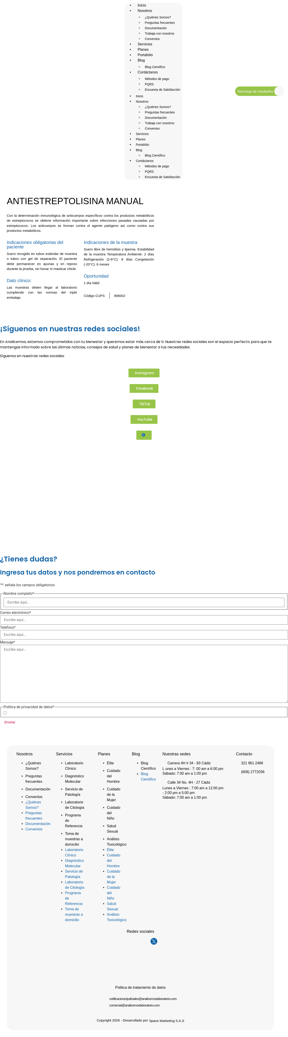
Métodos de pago (157, 79)
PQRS (149, 84)
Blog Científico (155, 155)
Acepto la (38, 713)
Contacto (244, 754)
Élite (110, 763)
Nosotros (145, 11)
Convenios (152, 128)
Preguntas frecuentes (160, 22)
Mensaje (7, 642)
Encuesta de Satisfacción (162, 89)
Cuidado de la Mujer (113, 794)
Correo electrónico (15, 613)
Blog (141, 60)
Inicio (139, 96)
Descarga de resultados (255, 91)
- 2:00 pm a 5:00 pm (178, 793)
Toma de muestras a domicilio (74, 839)
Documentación (156, 28)
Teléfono (8, 627)
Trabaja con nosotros (159, 33)
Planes (141, 139)
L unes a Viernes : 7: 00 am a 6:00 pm (192, 769)
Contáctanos (148, 72)
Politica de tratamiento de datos (140, 987)
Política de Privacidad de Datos (45, 713)
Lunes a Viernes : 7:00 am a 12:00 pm (192, 788)
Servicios (142, 134)
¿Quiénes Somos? (158, 17)
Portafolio (142, 144)
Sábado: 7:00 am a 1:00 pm (184, 773)
